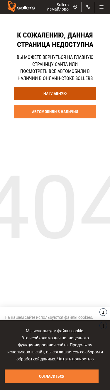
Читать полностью (75, 359)
